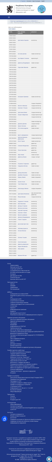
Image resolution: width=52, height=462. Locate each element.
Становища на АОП (15, 386)
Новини (12, 396)
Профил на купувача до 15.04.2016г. (20, 384)
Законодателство (12, 282)
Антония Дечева (22, 53)
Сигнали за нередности (17, 414)
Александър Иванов (23, 188)
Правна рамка (14, 265)
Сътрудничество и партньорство (20, 270)
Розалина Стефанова (23, 163)
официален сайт (21, 12)
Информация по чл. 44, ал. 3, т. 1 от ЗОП (21, 388)
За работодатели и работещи (15, 350)
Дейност (9, 292)
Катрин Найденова (23, 114)
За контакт (13, 417)
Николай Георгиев (22, 210)
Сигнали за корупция (16, 406)
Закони (12, 284)
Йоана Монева (21, 197)
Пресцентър (11, 394)
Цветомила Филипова (23, 193)
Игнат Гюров (21, 141)
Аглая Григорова (22, 242)
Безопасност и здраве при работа (20, 362)
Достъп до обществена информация (20, 330)
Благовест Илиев (22, 212)
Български (37, 1)
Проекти (12, 308)
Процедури (13, 323)
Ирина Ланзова (22, 126)
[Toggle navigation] (9, 17)
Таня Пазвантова (22, 184)
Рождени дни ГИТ (15, 399)
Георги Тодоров (22, 219)
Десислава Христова (23, 224)
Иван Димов (21, 248)
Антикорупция (11, 402)
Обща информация (15, 391)
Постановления (14, 289)
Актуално (13, 373)
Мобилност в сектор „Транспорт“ (20, 357)
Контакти (29, 1)
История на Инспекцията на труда (20, 272)
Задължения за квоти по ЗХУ (18, 360)
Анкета (12, 342)
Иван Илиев (21, 154)
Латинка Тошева (22, 237)
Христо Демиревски (23, 135)
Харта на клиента (15, 340)
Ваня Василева (22, 203)
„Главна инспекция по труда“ (25, 10)
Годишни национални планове (19, 302)
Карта (33, 1)
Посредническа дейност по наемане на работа (23, 364)
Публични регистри (15, 328)
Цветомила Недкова (23, 40)
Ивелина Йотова (22, 255)
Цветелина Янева (22, 112)
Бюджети (13, 311)
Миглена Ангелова (22, 208)
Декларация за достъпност (18, 313)
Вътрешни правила (16, 390)
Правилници (14, 287)
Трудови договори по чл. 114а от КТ (20, 359)
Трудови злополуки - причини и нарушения (22, 371)
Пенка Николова (22, 150)
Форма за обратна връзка (17, 416)
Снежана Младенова (23, 145)
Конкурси (13, 274)
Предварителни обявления (18, 379)
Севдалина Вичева (23, 166)
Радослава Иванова (23, 67)
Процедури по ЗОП (15, 381)
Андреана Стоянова (23, 201)
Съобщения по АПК (15, 299)
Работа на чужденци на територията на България (24, 367)
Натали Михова (22, 230)
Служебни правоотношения (18, 355)
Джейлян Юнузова (23, 175)
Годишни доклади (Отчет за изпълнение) (22, 304)
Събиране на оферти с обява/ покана (21, 383)
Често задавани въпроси (17, 338)
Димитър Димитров (23, 244)
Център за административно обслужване (22, 319)
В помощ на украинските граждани (20, 352)
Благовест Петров (22, 108)
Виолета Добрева (22, 215)
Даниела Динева (22, 123)
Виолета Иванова (22, 105)
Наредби (12, 285)
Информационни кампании (18, 309)
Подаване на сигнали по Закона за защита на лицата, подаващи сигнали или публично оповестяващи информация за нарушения (25, 421)
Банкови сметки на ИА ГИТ (18, 279)
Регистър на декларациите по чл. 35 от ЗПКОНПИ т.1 (24, 21)
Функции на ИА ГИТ (16, 267)
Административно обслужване (16, 317)
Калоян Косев (21, 181)
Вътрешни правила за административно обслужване (25, 347)
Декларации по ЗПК (16, 276)
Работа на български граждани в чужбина (22, 366)
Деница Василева (22, 172)
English (43, 1)
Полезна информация (16, 369)
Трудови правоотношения (18, 353)
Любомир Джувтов (23, 228)
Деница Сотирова (22, 206)
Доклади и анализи (15, 344)
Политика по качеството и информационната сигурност (26, 315)
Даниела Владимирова (24, 217)
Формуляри (13, 324)
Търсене (23, 1)
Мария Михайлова (22, 246)
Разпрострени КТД (15, 345)
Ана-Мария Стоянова (23, 58)
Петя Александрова (23, 128)
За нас (9, 263)
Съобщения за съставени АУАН (19, 294)
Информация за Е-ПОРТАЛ (18, 326)
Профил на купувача (13, 376)
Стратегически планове (17, 301)
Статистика (13, 306)
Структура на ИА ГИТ (16, 269)
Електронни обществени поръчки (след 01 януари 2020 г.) (26, 377)
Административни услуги (17, 321)
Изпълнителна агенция (23, 8)
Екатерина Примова (23, 96)
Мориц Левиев (21, 177)
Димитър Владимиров (24, 63)
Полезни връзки (15, 277)
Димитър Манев (22, 157)
